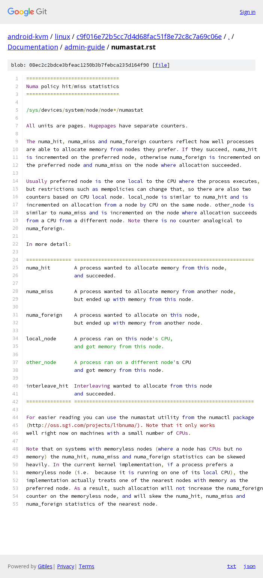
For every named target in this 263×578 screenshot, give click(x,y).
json (250, 566)
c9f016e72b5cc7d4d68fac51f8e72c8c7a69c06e (149, 36)
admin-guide (84, 46)
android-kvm (27, 36)
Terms (86, 566)
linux (62, 36)
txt (231, 566)
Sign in (248, 11)
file (161, 65)
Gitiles (45, 566)
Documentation (32, 46)
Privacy (65, 566)
